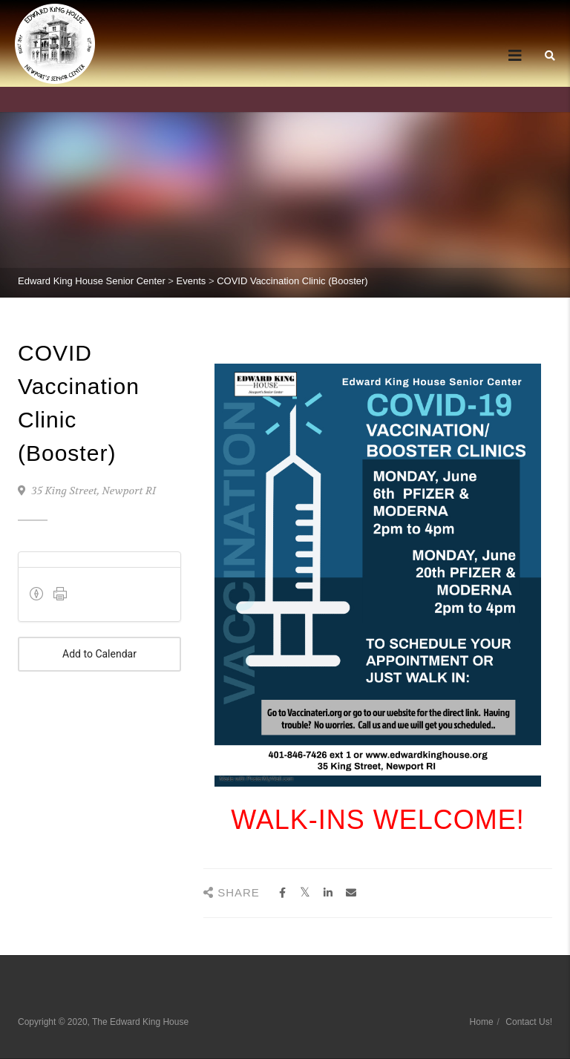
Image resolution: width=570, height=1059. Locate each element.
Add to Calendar (99, 654)
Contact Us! (528, 1022)
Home (482, 1022)
